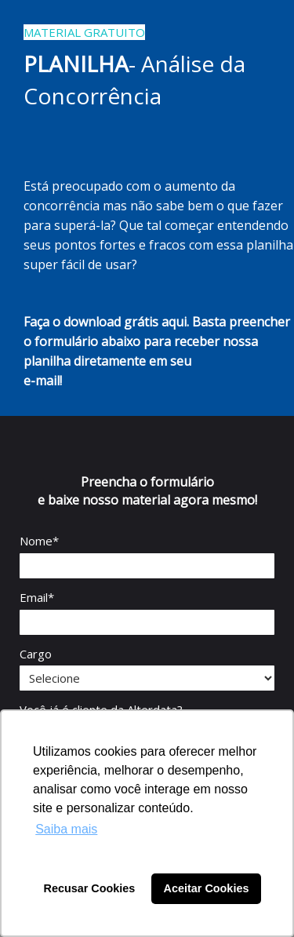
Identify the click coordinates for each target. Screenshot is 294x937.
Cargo (36, 654)
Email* (37, 597)
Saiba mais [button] (66, 829)
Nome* (39, 541)
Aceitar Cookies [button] (206, 888)
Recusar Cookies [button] (90, 888)
